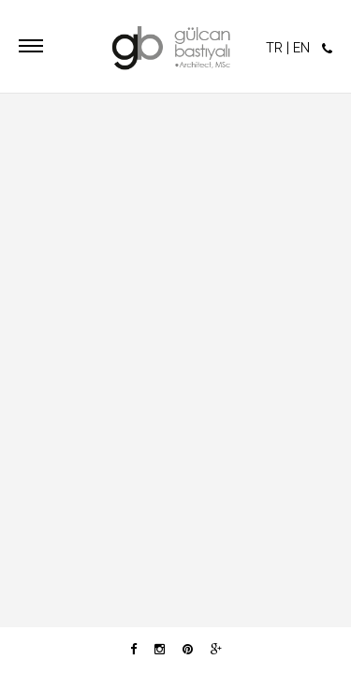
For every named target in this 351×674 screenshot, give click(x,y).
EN (301, 47)
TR (274, 47)
